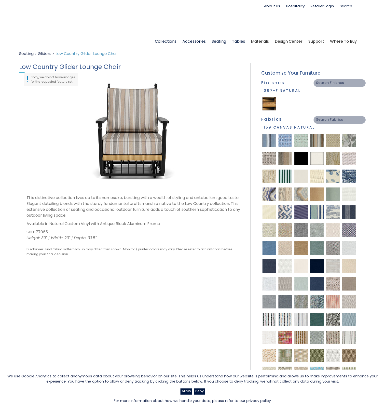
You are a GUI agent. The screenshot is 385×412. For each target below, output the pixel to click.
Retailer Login (322, 6)
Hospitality (295, 6)
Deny (199, 391)
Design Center (288, 42)
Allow (186, 391)
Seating (26, 54)
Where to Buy (343, 42)
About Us (272, 6)
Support (316, 42)
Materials (260, 42)
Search (348, 6)
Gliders (44, 54)
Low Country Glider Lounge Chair (86, 54)
